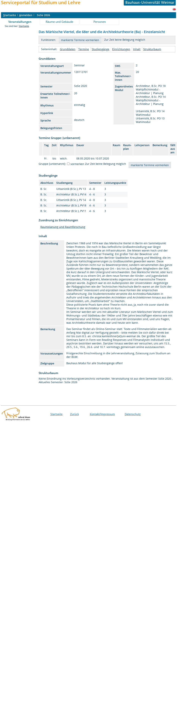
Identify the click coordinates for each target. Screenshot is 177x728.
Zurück (74, 414)
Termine (83, 49)
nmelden (25, 15)
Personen (99, 22)
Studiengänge (100, 49)
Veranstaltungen (19, 22)
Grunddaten (67, 49)
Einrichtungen (121, 49)
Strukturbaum (152, 49)
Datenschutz (133, 414)
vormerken (77, 164)
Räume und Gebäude (59, 22)
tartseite (9, 15)
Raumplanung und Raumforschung (62, 227)
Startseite (24, 26)
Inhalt (136, 49)
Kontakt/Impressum (102, 414)
